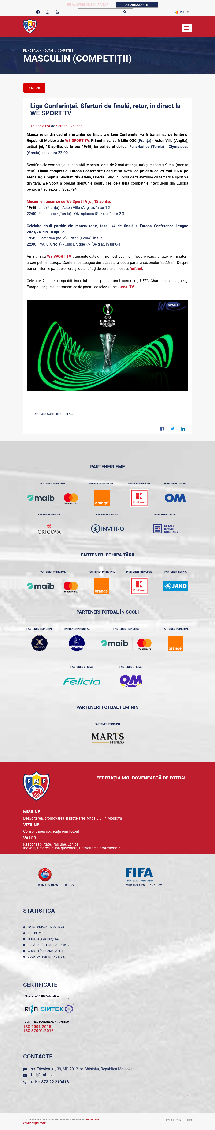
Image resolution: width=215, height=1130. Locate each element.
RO (179, 12)
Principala (31, 50)
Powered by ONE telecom (178, 1120)
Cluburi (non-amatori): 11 (47, 950)
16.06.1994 (155, 885)
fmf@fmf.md (42, 1074)
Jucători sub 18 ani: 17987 (47, 956)
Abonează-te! (137, 5)
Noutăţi (48, 50)
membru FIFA (135, 885)
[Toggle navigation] (187, 28)
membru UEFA (48, 885)
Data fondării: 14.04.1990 (46, 927)
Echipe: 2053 (37, 933)
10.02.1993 (68, 885)
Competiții (65, 50)
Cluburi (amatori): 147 (44, 939)
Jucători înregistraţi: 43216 (49, 945)
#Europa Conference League (55, 414)
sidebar (34, 88)
